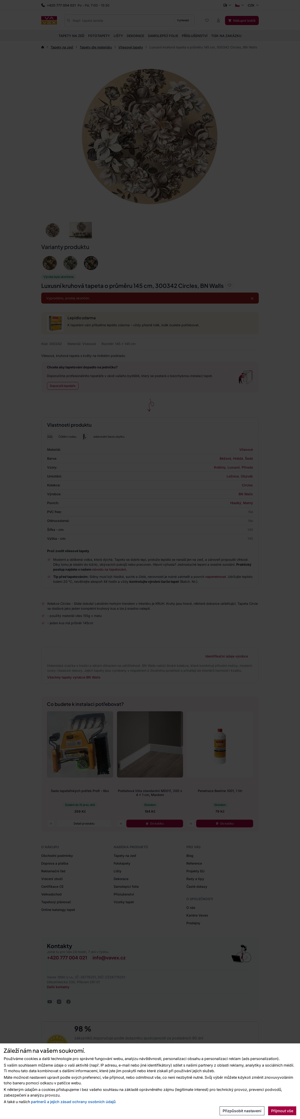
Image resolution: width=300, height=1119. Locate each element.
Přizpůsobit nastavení (242, 1110)
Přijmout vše (282, 1110)
